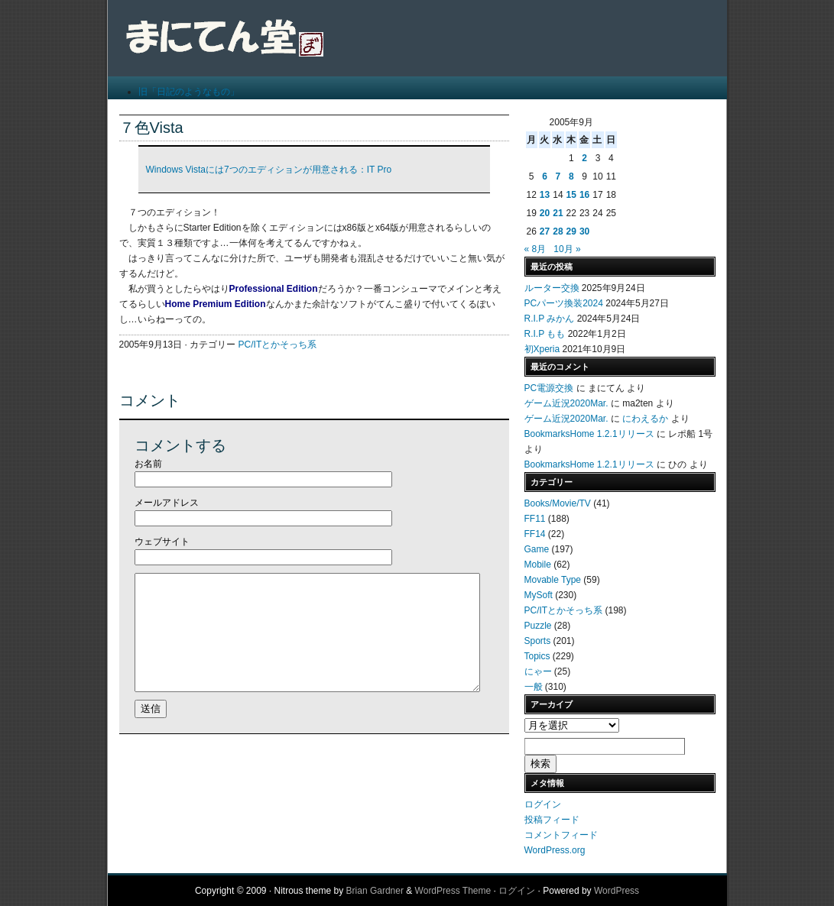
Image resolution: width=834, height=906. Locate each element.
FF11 (535, 518)
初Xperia (542, 349)
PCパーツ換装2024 (563, 303)
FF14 (535, 534)
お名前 (148, 463)
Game (537, 549)
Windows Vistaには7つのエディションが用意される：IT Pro (269, 169)
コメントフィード (561, 835)
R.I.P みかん (549, 318)
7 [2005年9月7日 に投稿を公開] (558, 176)
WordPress (616, 890)
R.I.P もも (545, 333)
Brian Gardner (375, 890)
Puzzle (538, 625)
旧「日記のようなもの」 (188, 91)
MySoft (538, 595)
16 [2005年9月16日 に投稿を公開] (584, 194)
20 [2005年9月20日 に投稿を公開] (545, 213)
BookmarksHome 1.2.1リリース (589, 434)
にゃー (538, 671)
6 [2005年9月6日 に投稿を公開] (544, 176)
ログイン (542, 804)
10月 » (566, 249)
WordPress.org (555, 850)
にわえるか (645, 418)
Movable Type (553, 579)
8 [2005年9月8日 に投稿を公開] (571, 176)
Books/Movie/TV (557, 503)
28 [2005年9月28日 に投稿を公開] (558, 231)
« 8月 (535, 249)
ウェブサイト (162, 541)
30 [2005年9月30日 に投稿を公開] (584, 231)
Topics (537, 656)
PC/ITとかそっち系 (278, 344)
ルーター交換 (551, 288)
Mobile (537, 564)
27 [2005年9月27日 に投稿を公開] (545, 231)
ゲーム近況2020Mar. (566, 403)
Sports (537, 641)
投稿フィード (551, 819)
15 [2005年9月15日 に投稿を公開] (571, 194)
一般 (533, 686)
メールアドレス (167, 502)
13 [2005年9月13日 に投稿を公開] (545, 194)
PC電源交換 (549, 388)
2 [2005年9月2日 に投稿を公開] (584, 158)
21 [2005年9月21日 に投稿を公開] (558, 213)
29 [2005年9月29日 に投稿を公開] (571, 231)
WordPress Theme (453, 890)
